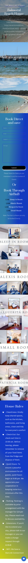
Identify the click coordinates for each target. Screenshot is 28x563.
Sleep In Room (16, 199)
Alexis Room (16, 203)
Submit (14, 168)
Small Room (16, 210)
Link (7, 199)
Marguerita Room (16, 207)
